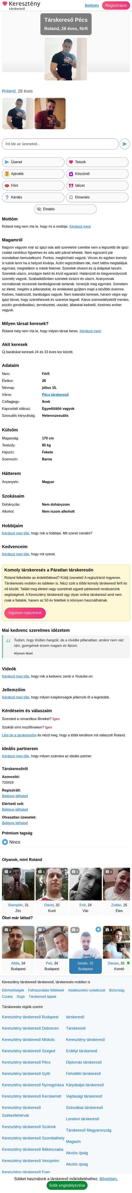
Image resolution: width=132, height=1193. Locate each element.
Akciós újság (77, 1153)
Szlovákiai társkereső (84, 1107)
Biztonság (116, 990)
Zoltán (116, 905)
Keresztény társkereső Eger (26, 1172)
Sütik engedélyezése (67, 1185)
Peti (49, 963)
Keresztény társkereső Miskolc (28, 1039)
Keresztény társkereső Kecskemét (31, 1096)
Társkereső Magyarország (88, 1130)
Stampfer (15, 905)
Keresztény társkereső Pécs (26, 1062)
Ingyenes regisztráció (25, 613)
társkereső (75, 1017)
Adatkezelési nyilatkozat (86, 990)
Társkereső (76, 1028)
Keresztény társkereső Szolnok (29, 1127)
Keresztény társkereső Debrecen (30, 1028)
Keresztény (21, 6)
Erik (82, 905)
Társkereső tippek (42, 996)
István (82, 963)
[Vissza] (9, 889)
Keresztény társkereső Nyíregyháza (33, 1085)
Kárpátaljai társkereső (85, 1085)
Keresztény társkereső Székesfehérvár (21, 1111)
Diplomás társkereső (84, 1062)
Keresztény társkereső (85, 1039)
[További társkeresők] (122, 889)
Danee (113, 963)
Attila (15, 963)
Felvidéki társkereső (83, 1073)
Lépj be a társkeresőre (19, 735)
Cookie (7, 996)
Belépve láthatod (15, 796)
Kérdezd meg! (80, 226)
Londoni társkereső (82, 1119)
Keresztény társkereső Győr (26, 1073)
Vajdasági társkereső (84, 1096)
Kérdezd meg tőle (15, 533)
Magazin (73, 1141)
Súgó (21, 996)
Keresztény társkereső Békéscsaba (32, 1149)
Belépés (92, 5)
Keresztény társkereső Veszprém (30, 1161)
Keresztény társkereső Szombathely (33, 1138)
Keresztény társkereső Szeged (28, 1051)
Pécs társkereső (55, 395)
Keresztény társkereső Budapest (30, 1017)
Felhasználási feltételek (46, 990)
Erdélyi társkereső (81, 1051)
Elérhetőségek (13, 990)
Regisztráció (116, 5)
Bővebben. (109, 1179)
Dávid (49, 905)
